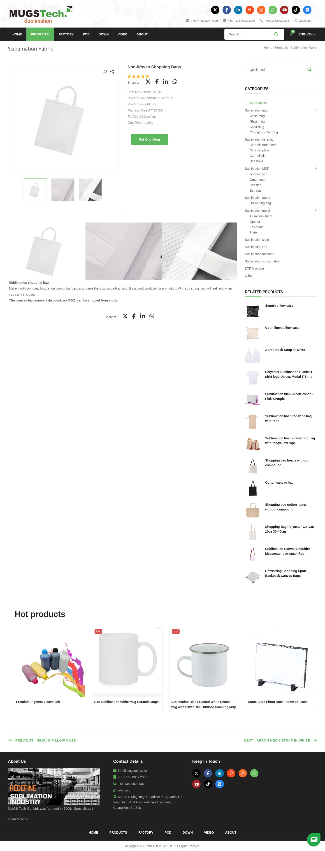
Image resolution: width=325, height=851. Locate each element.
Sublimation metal (257, 210)
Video (123, 34)
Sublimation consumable (262, 261)
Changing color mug (264, 132)
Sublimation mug (256, 110)
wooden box (258, 174)
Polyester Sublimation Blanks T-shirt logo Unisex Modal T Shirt (289, 374)
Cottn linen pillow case (282, 327)
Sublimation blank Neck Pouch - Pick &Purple (289, 396)
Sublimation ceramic (259, 139)
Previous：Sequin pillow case (42, 740)
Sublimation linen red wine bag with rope (288, 418)
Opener (255, 221)
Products (40, 34)
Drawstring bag (260, 203)
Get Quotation (149, 139)
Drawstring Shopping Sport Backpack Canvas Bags (285, 573)
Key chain (256, 227)
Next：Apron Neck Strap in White (280, 740)
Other (249, 276)
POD (86, 34)
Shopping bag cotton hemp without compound (285, 507)
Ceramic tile (258, 156)
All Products (258, 103)
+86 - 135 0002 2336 (241, 20)
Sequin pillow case (279, 305)
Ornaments (257, 179)
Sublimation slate (257, 239)
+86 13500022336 (277, 20)
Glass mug (257, 121)
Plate (253, 232)
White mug (257, 116)
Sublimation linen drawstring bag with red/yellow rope (290, 440)
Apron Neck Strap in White (285, 350)
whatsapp (305, 20)
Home (17, 34)
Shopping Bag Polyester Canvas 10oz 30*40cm (289, 529)
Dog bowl (256, 161)
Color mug (257, 127)
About (142, 34)
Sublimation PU (256, 247)
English (306, 34)
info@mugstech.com (204, 20)
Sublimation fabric (303, 48)
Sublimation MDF (257, 168)
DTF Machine (254, 268)
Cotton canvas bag (279, 482)
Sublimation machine (259, 254)
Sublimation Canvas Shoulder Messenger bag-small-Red (287, 551)
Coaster (255, 185)
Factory (66, 34)
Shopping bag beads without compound (286, 463)
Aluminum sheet (261, 216)
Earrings (255, 190)
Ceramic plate (259, 150)
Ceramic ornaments (263, 145)
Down (104, 34)
